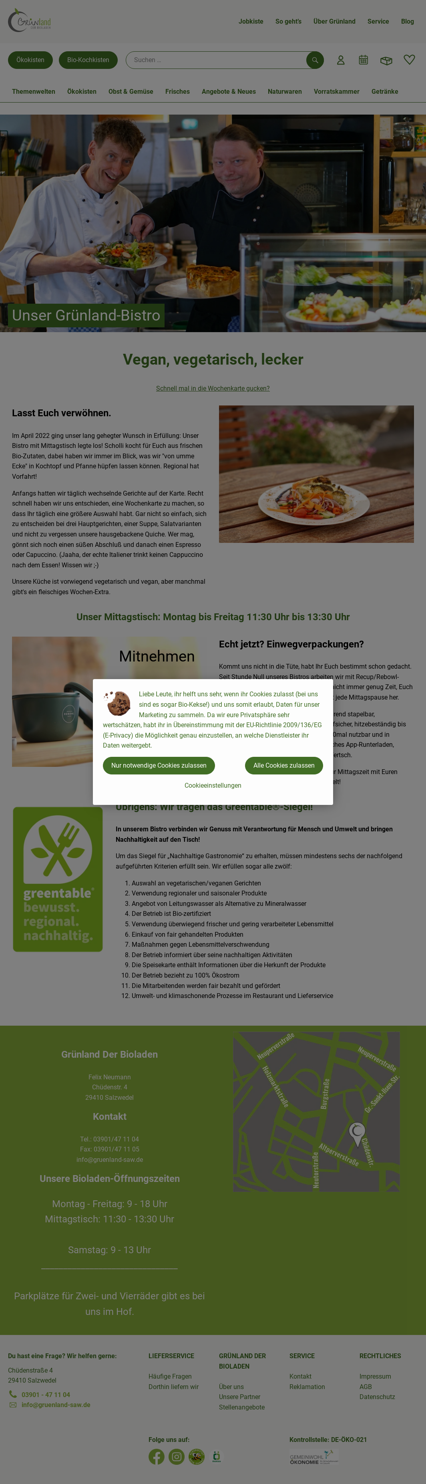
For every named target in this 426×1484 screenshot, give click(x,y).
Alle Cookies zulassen (284, 765)
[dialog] (213, 742)
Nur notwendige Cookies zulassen (159, 765)
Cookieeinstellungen (213, 785)
